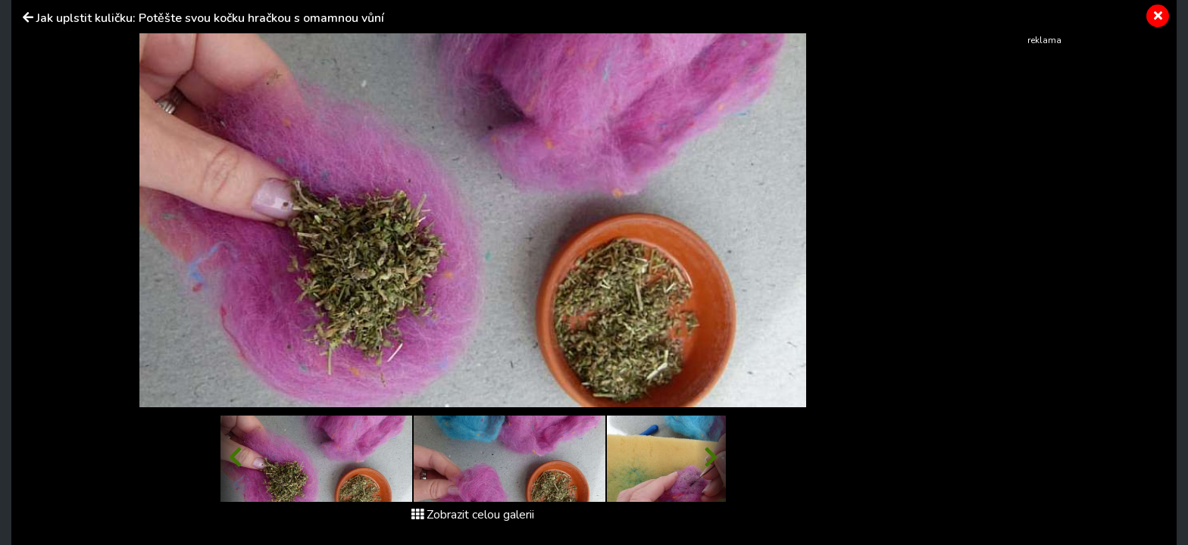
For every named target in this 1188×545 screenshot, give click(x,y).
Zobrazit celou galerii (472, 514)
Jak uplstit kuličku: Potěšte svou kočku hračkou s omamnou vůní (210, 18)
